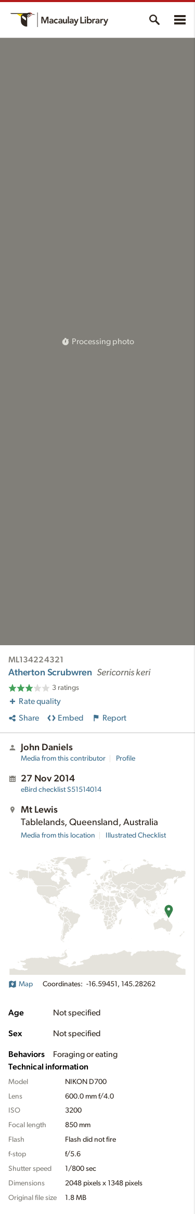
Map (20, 984)
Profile (125, 758)
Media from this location (58, 835)
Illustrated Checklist (136, 835)
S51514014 (61, 789)
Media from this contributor (63, 758)
